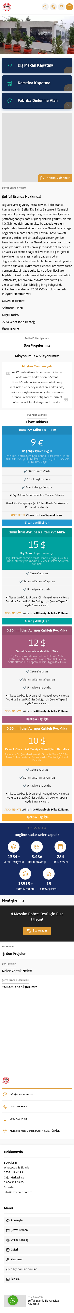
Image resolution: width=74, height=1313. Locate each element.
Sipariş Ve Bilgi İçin (37, 621)
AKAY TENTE (18, 515)
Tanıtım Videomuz (55, 178)
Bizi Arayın (37, 931)
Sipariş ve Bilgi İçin (37, 522)
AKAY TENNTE (13, 613)
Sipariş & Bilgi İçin (37, 719)
